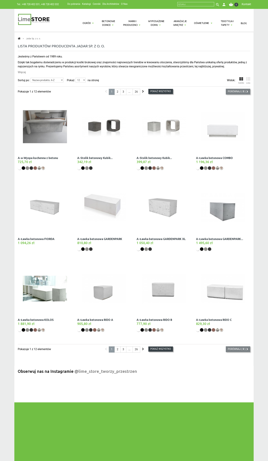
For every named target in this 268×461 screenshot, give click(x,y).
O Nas (124, 4)
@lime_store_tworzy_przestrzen (106, 371)
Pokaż (70, 80)
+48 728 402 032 (50, 4)
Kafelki (241, 80)
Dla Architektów (110, 4)
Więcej (22, 72)
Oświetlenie (202, 23)
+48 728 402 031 (31, 4)
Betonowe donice (108, 23)
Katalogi (86, 4)
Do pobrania (73, 4)
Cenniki (97, 4)
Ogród (87, 23)
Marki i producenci (130, 23)
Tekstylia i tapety (227, 23)
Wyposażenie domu (156, 23)
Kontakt (246, 4)
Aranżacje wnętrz (180, 23)
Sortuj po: (24, 80)
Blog (244, 23)
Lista (248, 80)
